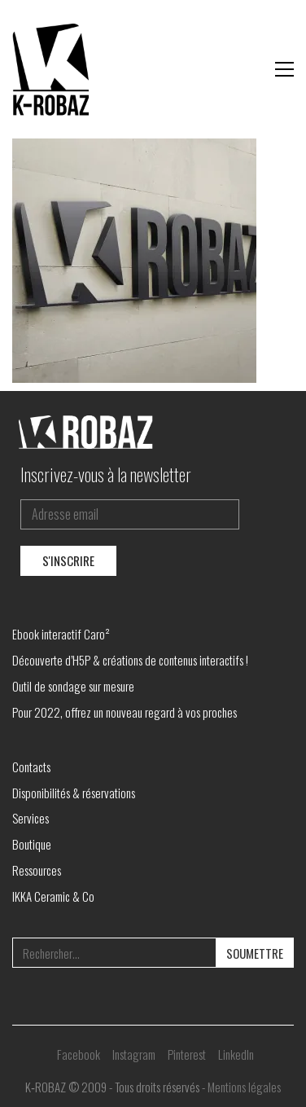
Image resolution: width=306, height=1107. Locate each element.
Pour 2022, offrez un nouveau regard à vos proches (124, 712)
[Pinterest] (187, 1054)
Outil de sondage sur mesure (73, 686)
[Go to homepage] (53, 69)
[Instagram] (133, 1054)
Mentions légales (244, 1086)
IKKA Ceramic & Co (53, 896)
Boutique (31, 844)
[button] (284, 69)
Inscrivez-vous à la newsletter (105, 474)
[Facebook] (78, 1054)
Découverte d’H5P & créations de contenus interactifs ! (130, 660)
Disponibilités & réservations (73, 792)
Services (30, 818)
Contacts (31, 766)
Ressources (36, 870)
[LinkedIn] (236, 1054)
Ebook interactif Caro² (61, 634)
